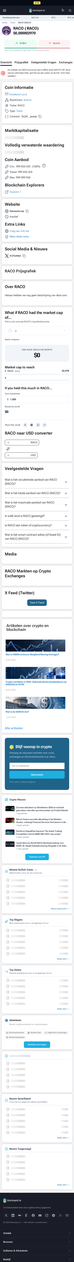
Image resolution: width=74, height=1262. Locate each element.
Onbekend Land (18, 94)
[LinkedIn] (13, 1215)
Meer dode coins (19, 236)
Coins (12, 22)
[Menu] (4, 10)
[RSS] (60, 1215)
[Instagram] (47, 1215)
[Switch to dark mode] (63, 10)
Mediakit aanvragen (37, 1044)
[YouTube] (40, 1215)
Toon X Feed (37, 602)
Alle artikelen (14, 728)
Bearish (54, 43)
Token (19, 110)
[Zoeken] (70, 10)
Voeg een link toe (19, 231)
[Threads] (26, 1215)
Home (4, 22)
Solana (27, 99)
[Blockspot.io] (37, 10)
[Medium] (20, 1215)
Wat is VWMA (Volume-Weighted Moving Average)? (32, 654)
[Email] (67, 1215)
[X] (6, 1215)
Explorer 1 (15, 191)
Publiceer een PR (37, 857)
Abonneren (37, 774)
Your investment (12, 394)
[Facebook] (33, 1215)
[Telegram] (53, 1215)
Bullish (20, 43)
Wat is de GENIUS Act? (17, 711)
